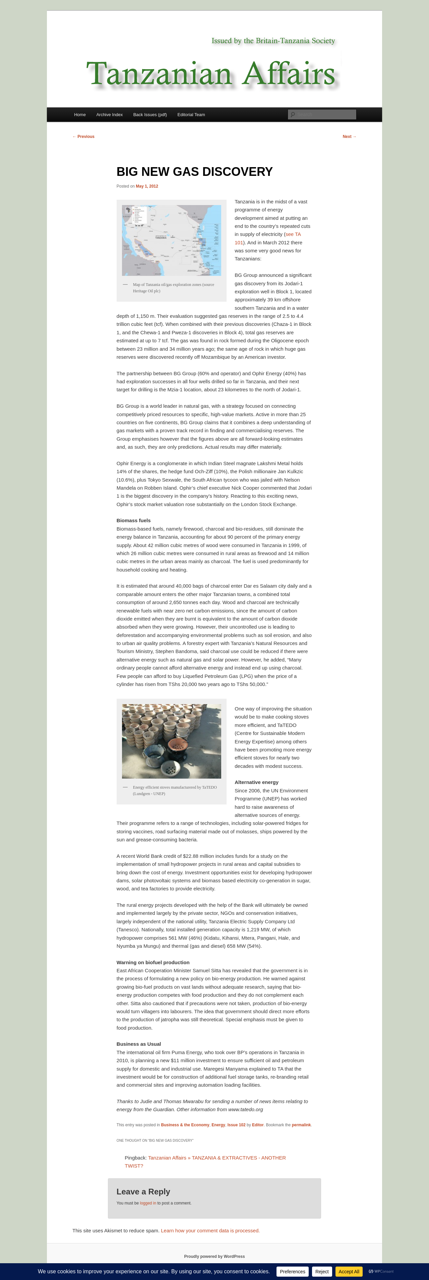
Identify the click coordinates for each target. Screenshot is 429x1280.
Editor (258, 1125)
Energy (218, 1125)
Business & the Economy (185, 1125)
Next (350, 136)
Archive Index (109, 114)
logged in (148, 1203)
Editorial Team (191, 114)
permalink (301, 1125)
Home (80, 114)
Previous (83, 136)
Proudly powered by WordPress (214, 1256)
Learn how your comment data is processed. (210, 1230)
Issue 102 (237, 1125)
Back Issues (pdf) (150, 114)
